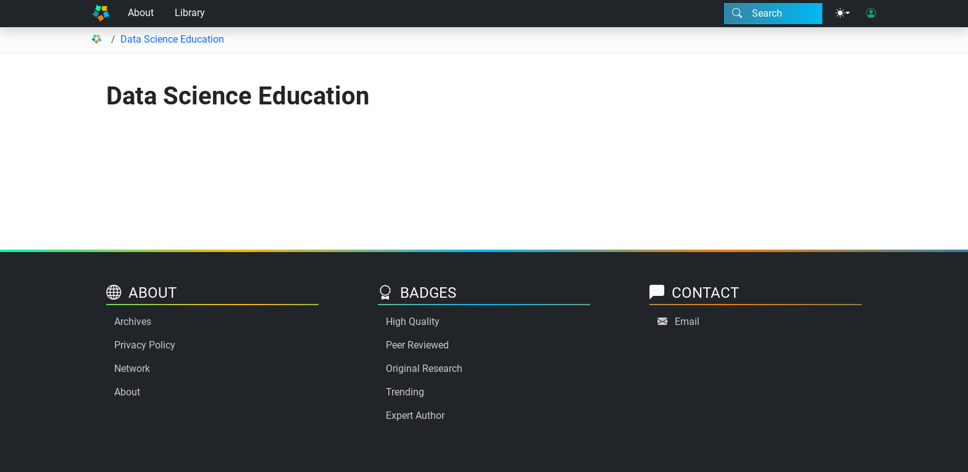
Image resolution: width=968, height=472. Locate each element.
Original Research (424, 368)
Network (132, 368)
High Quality (413, 321)
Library (190, 13)
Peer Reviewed (417, 345)
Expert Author (415, 415)
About (141, 13)
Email (687, 321)
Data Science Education (172, 39)
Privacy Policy (144, 345)
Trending (405, 392)
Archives (132, 321)
